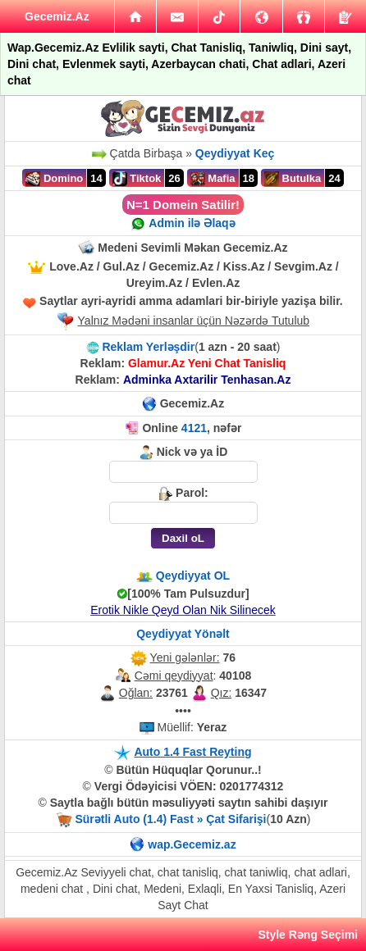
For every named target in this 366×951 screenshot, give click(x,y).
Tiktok (137, 178)
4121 (194, 428)
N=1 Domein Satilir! (183, 205)
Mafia (213, 178)
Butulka (292, 178)
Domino (54, 178)
